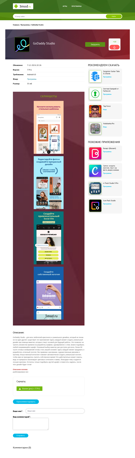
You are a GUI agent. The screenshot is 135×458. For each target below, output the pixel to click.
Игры (65, 6)
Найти (114, 16)
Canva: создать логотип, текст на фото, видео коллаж (111, 168)
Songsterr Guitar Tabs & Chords (111, 72)
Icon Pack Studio (109, 201)
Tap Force (107, 106)
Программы (77, 6)
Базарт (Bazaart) (109, 148)
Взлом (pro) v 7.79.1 (29, 388)
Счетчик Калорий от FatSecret (111, 90)
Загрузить (95, 44)
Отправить (20, 435)
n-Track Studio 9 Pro (110, 183)
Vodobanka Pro (108, 124)
